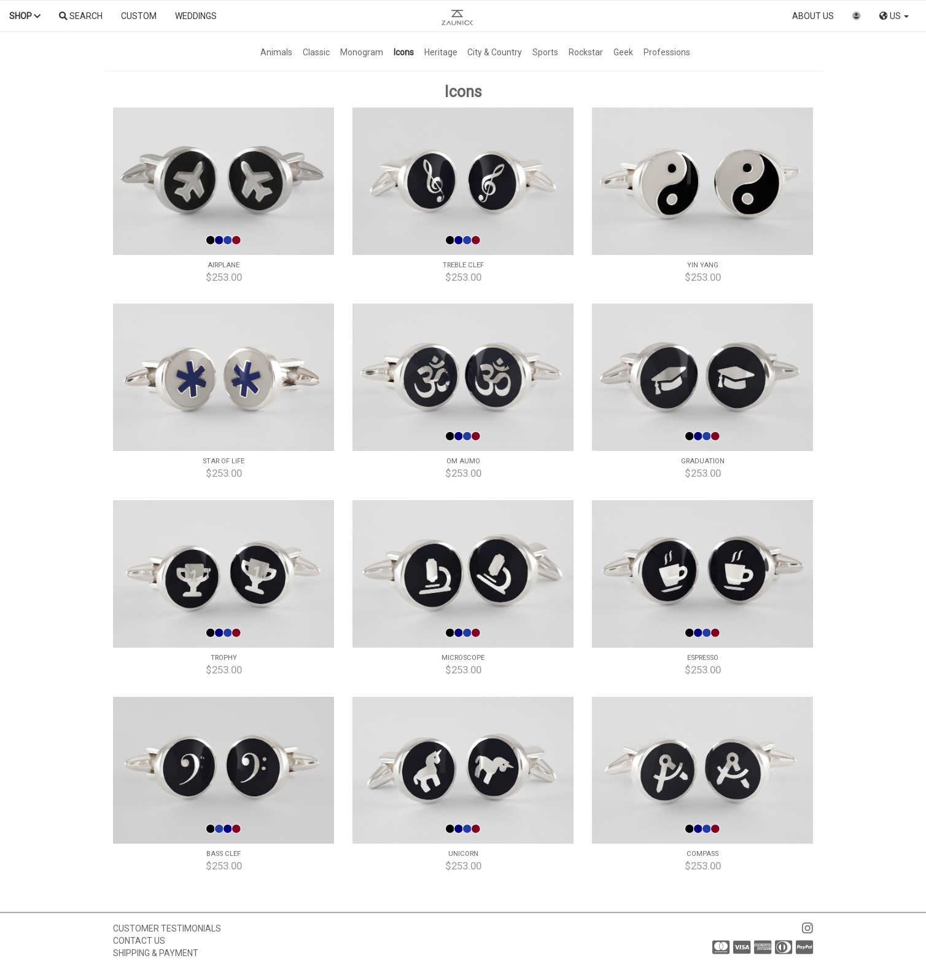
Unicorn (463, 854)
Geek (623, 52)
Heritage (440, 52)
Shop (25, 16)
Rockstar (586, 52)
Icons (404, 52)
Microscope (463, 658)
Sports (545, 52)
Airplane (223, 265)
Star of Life (223, 461)
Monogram (361, 52)
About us (813, 16)
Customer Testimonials (167, 928)
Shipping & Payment (155, 953)
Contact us (139, 941)
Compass (702, 854)
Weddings (196, 16)
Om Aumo (463, 461)
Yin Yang (702, 265)
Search (81, 16)
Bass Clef (223, 854)
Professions (667, 52)
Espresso (702, 658)
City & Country (494, 52)
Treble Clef (463, 265)
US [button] (894, 16)
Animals (276, 52)
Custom (139, 16)
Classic (316, 52)
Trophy (224, 658)
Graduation (703, 461)
